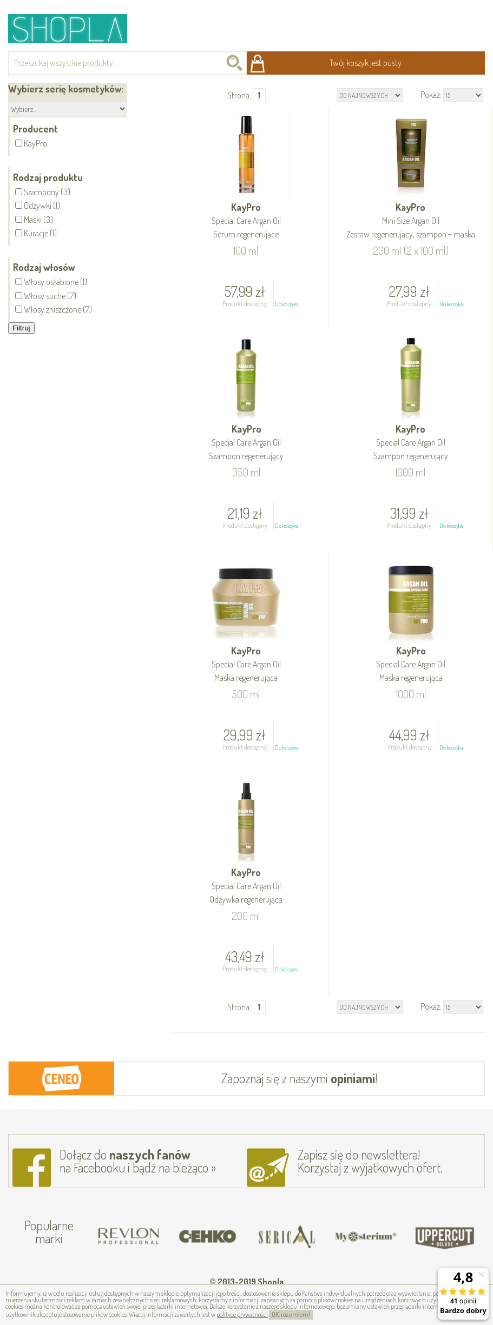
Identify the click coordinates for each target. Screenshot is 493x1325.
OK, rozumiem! (291, 1314)
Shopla (75, 28)
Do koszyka (286, 304)
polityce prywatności (242, 1314)
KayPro (246, 221)
